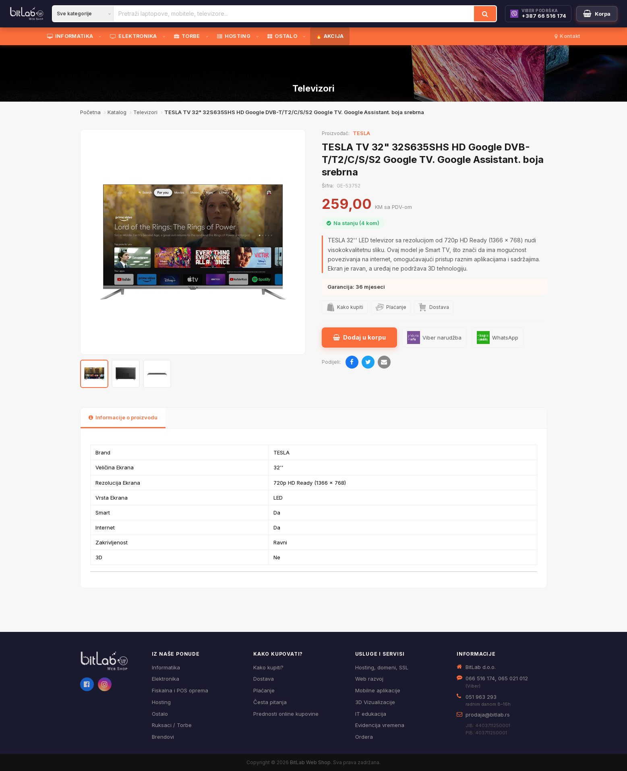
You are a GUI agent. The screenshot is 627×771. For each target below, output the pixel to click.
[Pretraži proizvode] (294, 13)
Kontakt (567, 36)
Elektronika (165, 678)
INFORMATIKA (70, 36)
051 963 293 (481, 697)
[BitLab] (27, 14)
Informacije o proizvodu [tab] (123, 417)
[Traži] (485, 13)
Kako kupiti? (268, 667)
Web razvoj (369, 678)
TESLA (361, 133)
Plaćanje (264, 690)
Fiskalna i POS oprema (180, 690)
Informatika (166, 667)
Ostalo (160, 714)
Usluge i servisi (380, 654)
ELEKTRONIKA (133, 36)
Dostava (263, 678)
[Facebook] (87, 684)
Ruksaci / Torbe (172, 725)
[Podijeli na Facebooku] (352, 362)
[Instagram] (105, 684)
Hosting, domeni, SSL (381, 667)
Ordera (364, 736)
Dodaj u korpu (359, 337)
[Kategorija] (83, 13)
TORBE (187, 36)
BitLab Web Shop (310, 762)
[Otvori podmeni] (101, 36)
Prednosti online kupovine (286, 714)
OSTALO (282, 36)
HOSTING (233, 36)
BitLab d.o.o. (481, 667)
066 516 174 (480, 678)
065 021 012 (513, 678)
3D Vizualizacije (375, 702)
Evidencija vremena (379, 725)
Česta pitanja (270, 702)
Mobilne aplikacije (377, 690)
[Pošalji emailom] (384, 362)
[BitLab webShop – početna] (110, 661)
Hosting (161, 702)
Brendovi (163, 736)
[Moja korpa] (596, 13)
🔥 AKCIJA (330, 36)
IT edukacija (370, 714)
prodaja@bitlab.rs (488, 714)
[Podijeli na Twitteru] (368, 362)
